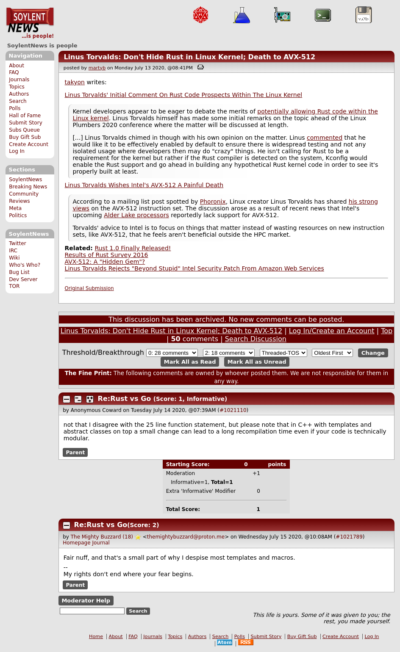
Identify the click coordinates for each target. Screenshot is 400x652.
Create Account (28, 144)
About (16, 66)
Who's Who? (24, 265)
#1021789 (349, 537)
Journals (19, 80)
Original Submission (89, 288)
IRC (13, 251)
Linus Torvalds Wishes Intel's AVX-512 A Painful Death (144, 185)
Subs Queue (24, 130)
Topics (17, 87)
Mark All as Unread (257, 362)
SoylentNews (30, 23)
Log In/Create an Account (332, 331)
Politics (18, 215)
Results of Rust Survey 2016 (106, 254)
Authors (19, 94)
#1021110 (233, 410)
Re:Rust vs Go (124, 399)
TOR (14, 286)
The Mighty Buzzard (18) (102, 537)
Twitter (17, 243)
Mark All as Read (190, 362)
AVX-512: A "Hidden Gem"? (105, 261)
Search (18, 101)
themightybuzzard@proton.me (186, 537)
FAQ (14, 72)
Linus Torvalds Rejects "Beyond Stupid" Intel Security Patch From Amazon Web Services (194, 268)
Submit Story (25, 123)
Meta (15, 208)
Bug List (19, 272)
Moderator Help (85, 600)
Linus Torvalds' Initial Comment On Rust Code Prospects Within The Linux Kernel (184, 94)
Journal (101, 543)
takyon (75, 82)
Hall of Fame (25, 116)
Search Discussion (255, 339)
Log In (17, 151)
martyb (97, 68)
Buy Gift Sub (25, 137)
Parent (75, 452)
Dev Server (23, 279)
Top (386, 331)
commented (324, 137)
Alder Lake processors (136, 215)
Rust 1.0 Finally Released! (132, 248)
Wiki (14, 258)
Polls (14, 108)
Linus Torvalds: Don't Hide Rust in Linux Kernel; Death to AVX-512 (189, 57)
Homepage (76, 543)
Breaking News (28, 187)
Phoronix (213, 201)
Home (96, 636)
